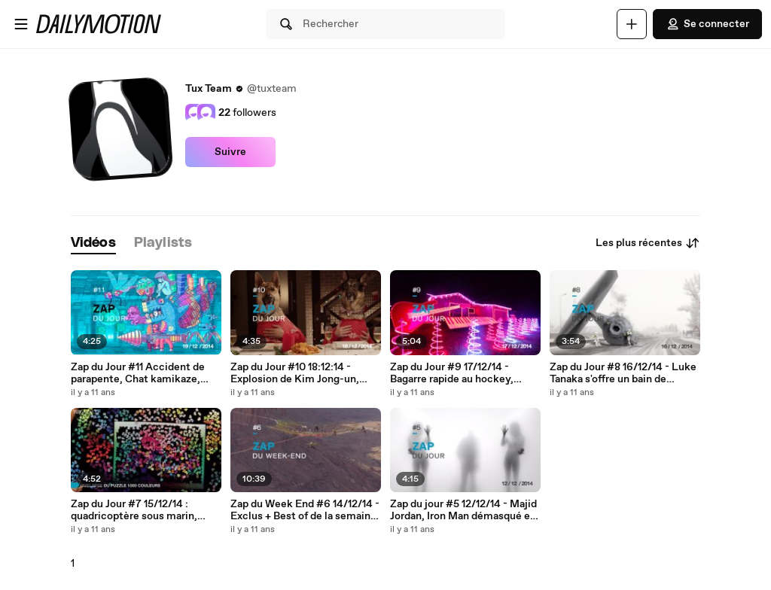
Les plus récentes (648, 243)
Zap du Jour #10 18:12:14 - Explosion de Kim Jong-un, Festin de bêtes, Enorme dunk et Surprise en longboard (303, 373)
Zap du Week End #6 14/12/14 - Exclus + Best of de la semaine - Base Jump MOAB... (304, 510)
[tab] (93, 243)
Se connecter (707, 24)
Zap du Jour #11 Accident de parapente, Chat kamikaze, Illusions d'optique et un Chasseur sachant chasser (138, 373)
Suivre (230, 152)
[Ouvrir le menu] (21, 24)
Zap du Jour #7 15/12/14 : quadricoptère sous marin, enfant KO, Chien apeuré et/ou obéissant (144, 510)
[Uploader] (632, 24)
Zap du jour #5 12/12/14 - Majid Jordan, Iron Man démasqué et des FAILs (463, 510)
